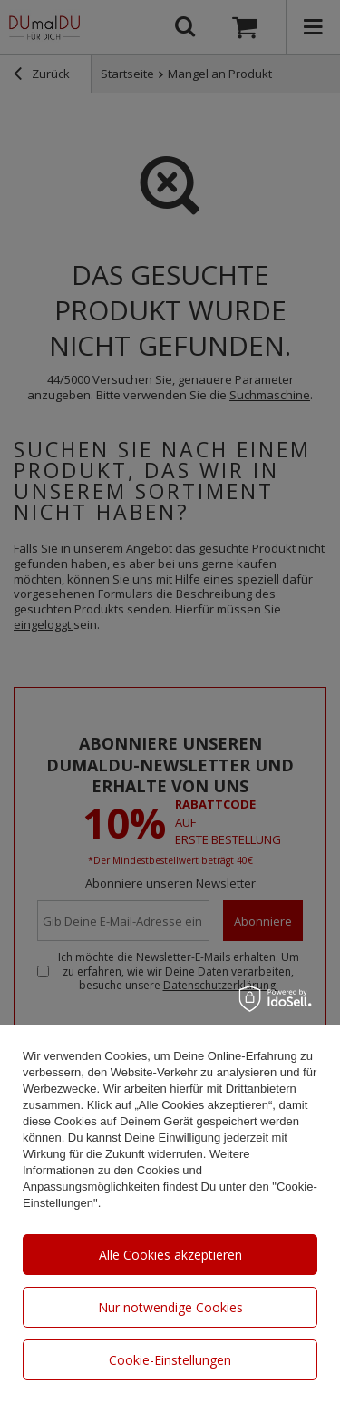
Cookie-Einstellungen (170, 1360)
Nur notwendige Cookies (170, 1307)
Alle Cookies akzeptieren (170, 1254)
